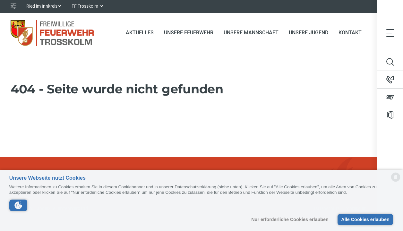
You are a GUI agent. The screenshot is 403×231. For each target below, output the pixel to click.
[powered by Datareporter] (395, 181)
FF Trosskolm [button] (85, 6)
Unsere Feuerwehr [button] (188, 33)
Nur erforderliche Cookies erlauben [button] (290, 219)
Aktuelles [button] (140, 33)
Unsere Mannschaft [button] (251, 33)
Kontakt (350, 33)
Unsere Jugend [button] (308, 33)
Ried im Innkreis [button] (41, 6)
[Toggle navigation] (390, 33)
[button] (18, 205)
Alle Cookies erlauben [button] (365, 219)
